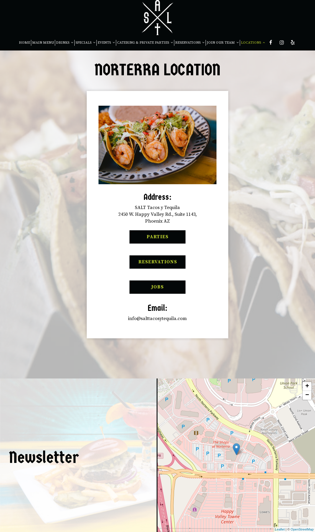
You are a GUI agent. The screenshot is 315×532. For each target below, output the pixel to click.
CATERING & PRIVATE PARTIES (145, 42)
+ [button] (307, 386)
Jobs (146, 289)
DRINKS (64, 42)
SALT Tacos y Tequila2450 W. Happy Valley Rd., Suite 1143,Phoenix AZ (157, 214)
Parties (148, 239)
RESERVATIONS (190, 42)
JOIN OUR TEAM (223, 42)
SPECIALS (86, 42)
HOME (24, 42)
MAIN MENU (43, 42)
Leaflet (280, 529)
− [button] (307, 395)
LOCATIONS (253, 42)
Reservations (153, 264)
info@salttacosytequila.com (157, 319)
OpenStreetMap (302, 529)
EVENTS (106, 42)
